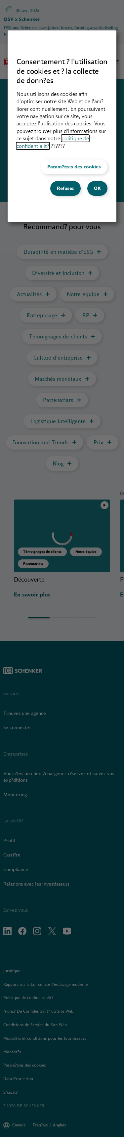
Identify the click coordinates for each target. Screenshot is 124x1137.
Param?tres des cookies (74, 167)
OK (97, 188)
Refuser (65, 188)
